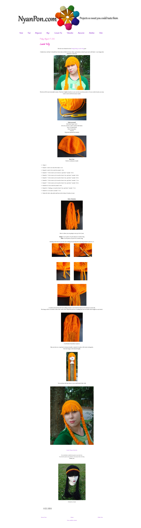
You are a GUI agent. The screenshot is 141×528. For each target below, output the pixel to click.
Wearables (70, 33)
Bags (47, 33)
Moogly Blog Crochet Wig (77, 48)
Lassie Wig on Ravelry (71, 450)
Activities (91, 33)
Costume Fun (58, 33)
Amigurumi (38, 33)
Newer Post (43, 517)
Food (29, 33)
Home (21, 33)
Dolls (101, 33)
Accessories (81, 33)
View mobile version (72, 520)
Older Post (100, 517)
